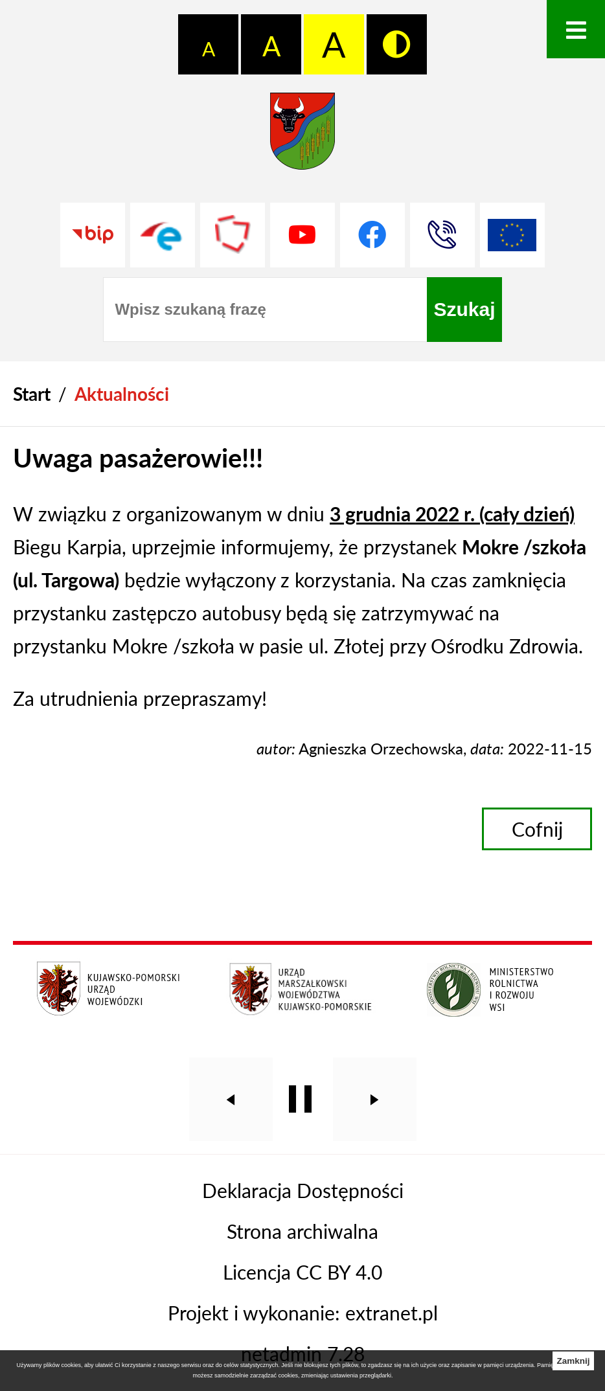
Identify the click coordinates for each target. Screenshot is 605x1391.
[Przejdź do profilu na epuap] (162, 235)
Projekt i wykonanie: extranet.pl (303, 1312)
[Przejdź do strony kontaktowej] (442, 235)
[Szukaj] (464, 309)
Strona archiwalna (302, 1231)
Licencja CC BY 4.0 (302, 1272)
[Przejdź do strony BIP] (92, 235)
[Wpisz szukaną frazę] (265, 309)
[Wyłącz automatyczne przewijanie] (300, 1099)
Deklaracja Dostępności (303, 1190)
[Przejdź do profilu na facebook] (372, 235)
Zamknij (572, 1361)
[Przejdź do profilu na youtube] (302, 235)
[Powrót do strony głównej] (32, 394)
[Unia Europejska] (512, 235)
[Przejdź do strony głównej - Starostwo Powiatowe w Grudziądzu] (302, 137)
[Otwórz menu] (576, 29)
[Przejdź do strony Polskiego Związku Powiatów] (232, 235)
